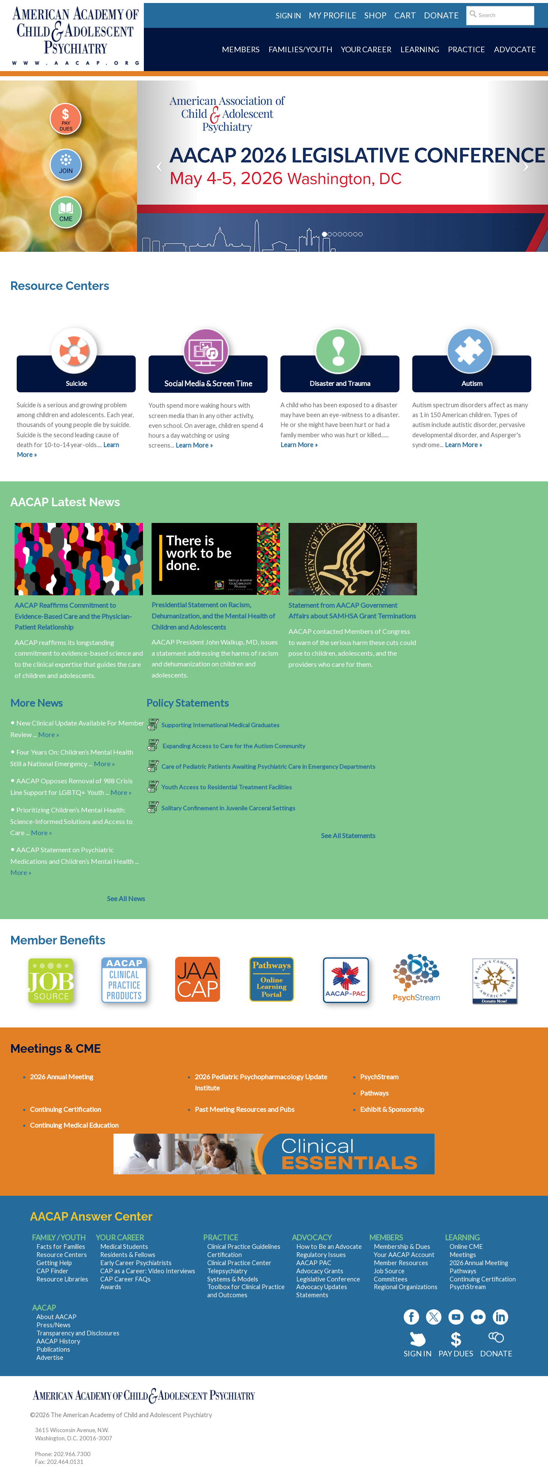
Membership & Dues (402, 1246)
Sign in (288, 15)
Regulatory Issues (321, 1254)
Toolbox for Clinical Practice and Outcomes (246, 1291)
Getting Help (54, 1262)
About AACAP (56, 1316)
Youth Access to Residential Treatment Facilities (226, 787)
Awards (110, 1286)
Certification (224, 1254)
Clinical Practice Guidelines (243, 1246)
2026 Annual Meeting (479, 1262)
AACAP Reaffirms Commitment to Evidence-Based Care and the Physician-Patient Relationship (73, 616)
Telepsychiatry (227, 1271)
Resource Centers (61, 1254)
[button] (168, 166)
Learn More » (299, 444)
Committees (391, 1279)
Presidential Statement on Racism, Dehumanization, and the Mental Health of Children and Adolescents (213, 615)
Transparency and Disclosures (77, 1333)
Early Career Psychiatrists (136, 1262)
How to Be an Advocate (329, 1246)
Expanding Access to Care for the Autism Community (233, 745)
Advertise (49, 1357)
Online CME (466, 1246)
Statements (312, 1295)
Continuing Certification (483, 1279)
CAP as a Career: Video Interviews (147, 1271)
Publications (53, 1349)
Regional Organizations (406, 1286)
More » (49, 734)
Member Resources (401, 1262)
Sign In (418, 1353)
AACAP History (58, 1341)
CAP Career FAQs (125, 1279)
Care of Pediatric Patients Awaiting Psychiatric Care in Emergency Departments (268, 766)
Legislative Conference (328, 1279)
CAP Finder (52, 1271)
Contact (224, 1414)
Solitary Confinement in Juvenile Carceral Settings (228, 808)
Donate (496, 1353)
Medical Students (124, 1246)
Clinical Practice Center (239, 1262)
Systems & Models (232, 1279)
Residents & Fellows (127, 1254)
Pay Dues (455, 1353)
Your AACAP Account (404, 1254)
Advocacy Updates (321, 1286)
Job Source (389, 1271)
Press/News (53, 1325)
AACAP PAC (313, 1262)
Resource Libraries (62, 1279)
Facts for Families (60, 1246)
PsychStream (468, 1286)
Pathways (463, 1271)
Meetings (463, 1254)
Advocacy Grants (319, 1271)
